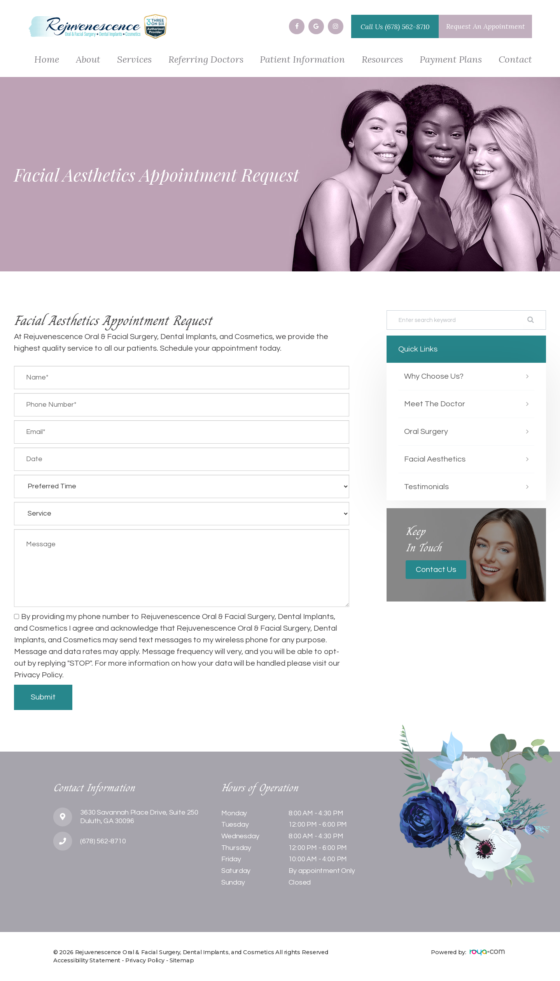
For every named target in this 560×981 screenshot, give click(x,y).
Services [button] (134, 60)
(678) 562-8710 (407, 26)
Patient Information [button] (302, 60)
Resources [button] (382, 60)
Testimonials (426, 487)
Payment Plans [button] (451, 60)
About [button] (88, 60)
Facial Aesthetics (435, 459)
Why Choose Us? (434, 376)
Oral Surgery (426, 431)
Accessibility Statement (87, 960)
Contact (515, 60)
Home (46, 60)
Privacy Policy (144, 960)
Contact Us (436, 570)
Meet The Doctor (434, 404)
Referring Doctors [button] (205, 60)
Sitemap (182, 960)
